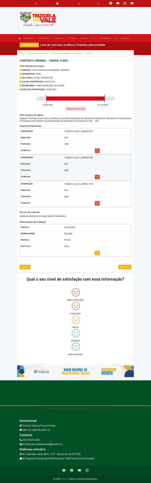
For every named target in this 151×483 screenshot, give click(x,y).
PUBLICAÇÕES (126, 38)
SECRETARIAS (72, 38)
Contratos (77, 53)
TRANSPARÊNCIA (105, 38)
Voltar (25, 267)
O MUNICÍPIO (59, 38)
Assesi (64, 479)
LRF (116, 38)
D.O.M (94, 38)
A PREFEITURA (29, 38)
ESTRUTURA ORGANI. (44, 38)
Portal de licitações (61, 53)
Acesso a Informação (38, 53)
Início (22, 53)
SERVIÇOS (84, 38)
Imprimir (125, 267)
